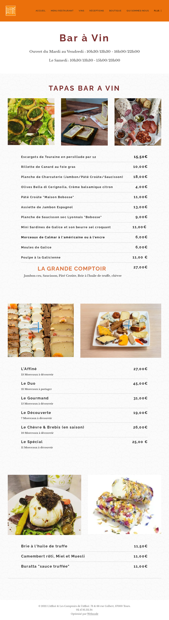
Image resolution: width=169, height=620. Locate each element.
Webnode (92, 613)
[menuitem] (33, 11)
